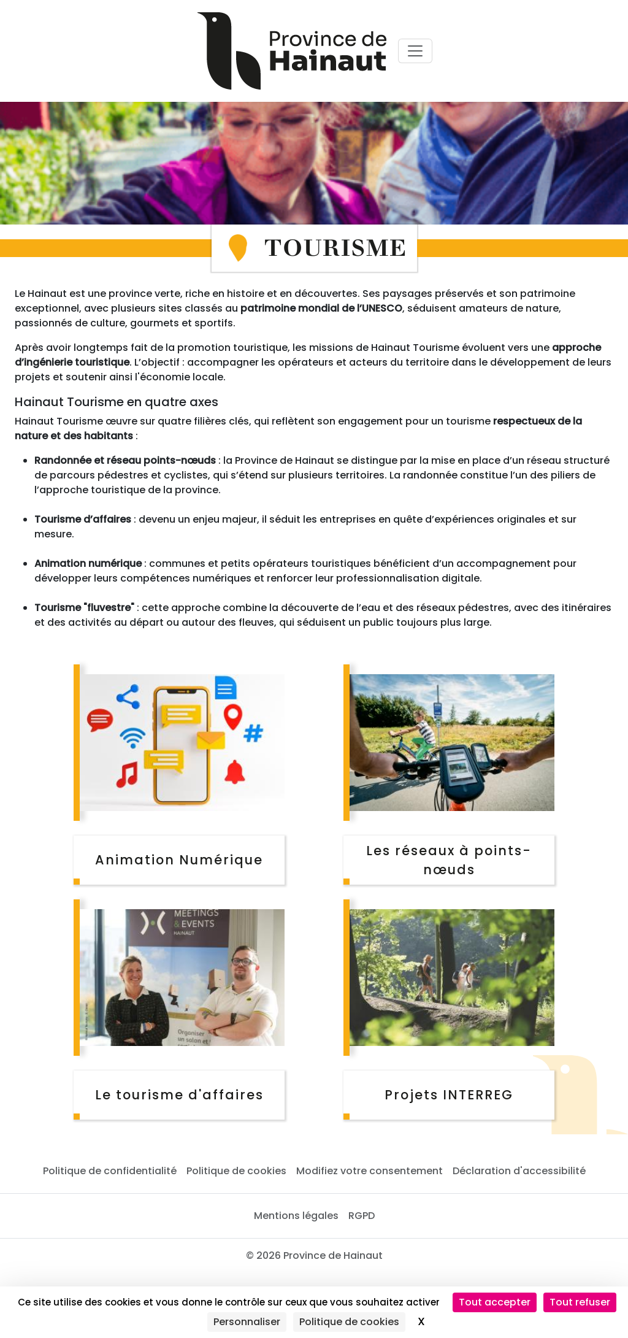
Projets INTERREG (449, 1095)
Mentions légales (296, 1216)
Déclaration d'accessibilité (519, 1171)
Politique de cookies (236, 1171)
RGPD (361, 1216)
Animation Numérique (179, 860)
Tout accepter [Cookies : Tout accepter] (494, 1302)
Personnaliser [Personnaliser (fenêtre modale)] (246, 1322)
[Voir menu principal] (415, 51)
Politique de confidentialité (110, 1171)
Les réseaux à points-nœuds (449, 860)
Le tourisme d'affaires (179, 1095)
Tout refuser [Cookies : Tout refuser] (580, 1302)
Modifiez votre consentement (369, 1171)
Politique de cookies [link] (349, 1322)
